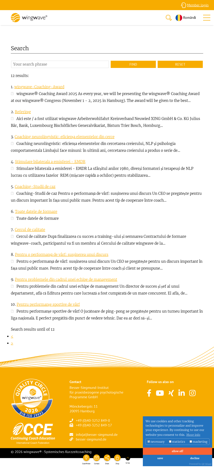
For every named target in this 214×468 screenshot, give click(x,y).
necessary (156, 441)
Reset (180, 64)
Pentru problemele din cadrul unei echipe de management (66, 279)
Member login (198, 5)
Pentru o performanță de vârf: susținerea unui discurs (61, 254)
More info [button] (193, 435)
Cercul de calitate (30, 229)
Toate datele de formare (36, 211)
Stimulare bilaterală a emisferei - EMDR (50, 161)
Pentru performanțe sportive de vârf (48, 304)
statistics (177, 441)
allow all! (177, 451)
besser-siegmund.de (91, 439)
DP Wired (206, 464)
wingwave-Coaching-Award (39, 87)
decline (194, 458)
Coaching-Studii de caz (35, 186)
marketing (198, 441)
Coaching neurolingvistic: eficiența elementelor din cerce (64, 136)
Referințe (23, 112)
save (160, 458)
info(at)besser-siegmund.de (97, 434)
